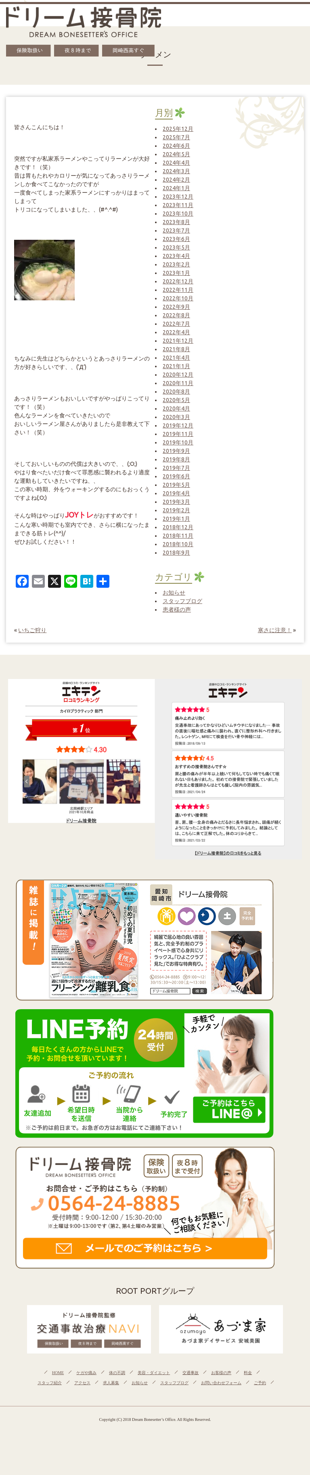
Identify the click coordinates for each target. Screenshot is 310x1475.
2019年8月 (176, 459)
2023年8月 (176, 222)
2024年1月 (176, 188)
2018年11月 (178, 535)
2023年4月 (176, 256)
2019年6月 (176, 476)
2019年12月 (178, 425)
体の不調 (117, 1372)
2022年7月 (176, 324)
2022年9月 (176, 307)
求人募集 (111, 1383)
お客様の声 (221, 1372)
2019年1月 (176, 518)
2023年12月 (178, 196)
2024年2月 (176, 179)
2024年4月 (176, 162)
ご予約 (260, 1383)
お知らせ (174, 592)
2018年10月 (178, 544)
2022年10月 (178, 298)
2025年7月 (176, 137)
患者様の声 (177, 609)
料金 (248, 1372)
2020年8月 (176, 391)
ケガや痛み (86, 1372)
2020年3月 (176, 417)
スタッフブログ (182, 601)
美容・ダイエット (154, 1372)
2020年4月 (176, 408)
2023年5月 (176, 247)
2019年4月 (176, 493)
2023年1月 (176, 273)
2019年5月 (176, 485)
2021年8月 (176, 349)
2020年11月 (178, 383)
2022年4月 (176, 332)
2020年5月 (176, 400)
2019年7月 (176, 468)
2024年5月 (176, 154)
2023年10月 (178, 213)
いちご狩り (32, 630)
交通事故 (190, 1372)
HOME (58, 1372)
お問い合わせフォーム (221, 1383)
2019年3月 (176, 502)
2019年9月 (176, 451)
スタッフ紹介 (50, 1383)
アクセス (82, 1383)
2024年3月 (176, 171)
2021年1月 (176, 366)
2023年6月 (176, 239)
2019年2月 (176, 510)
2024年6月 (176, 145)
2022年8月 (176, 315)
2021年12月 (178, 340)
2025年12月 (178, 129)
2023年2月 (176, 264)
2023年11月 (178, 205)
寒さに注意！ (275, 630)
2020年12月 (178, 374)
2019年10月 (178, 442)
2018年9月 (176, 552)
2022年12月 (178, 281)
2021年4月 (176, 357)
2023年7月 (176, 230)
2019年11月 (178, 434)
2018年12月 (178, 527)
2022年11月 (178, 290)
